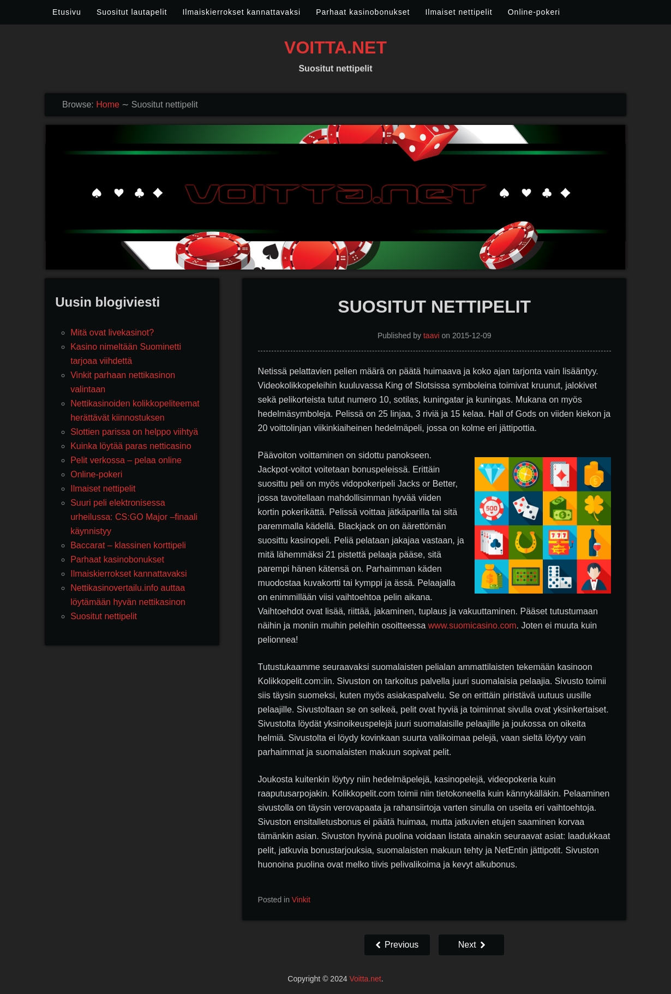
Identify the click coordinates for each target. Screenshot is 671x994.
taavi (431, 335)
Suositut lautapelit (132, 12)
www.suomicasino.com (472, 625)
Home (107, 104)
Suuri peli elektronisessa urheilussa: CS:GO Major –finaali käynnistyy (133, 517)
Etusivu (66, 12)
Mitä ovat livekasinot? (112, 332)
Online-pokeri (534, 12)
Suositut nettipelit (103, 616)
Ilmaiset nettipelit (458, 12)
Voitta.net (335, 47)
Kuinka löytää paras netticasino (130, 446)
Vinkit (301, 899)
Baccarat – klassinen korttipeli (128, 545)
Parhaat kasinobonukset (363, 12)
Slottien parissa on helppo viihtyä (134, 431)
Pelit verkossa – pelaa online (126, 460)
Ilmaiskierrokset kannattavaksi (241, 12)
